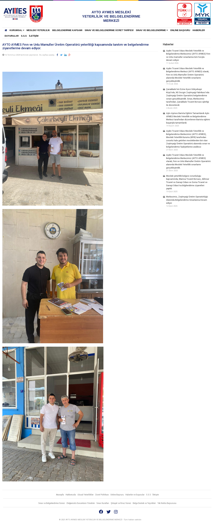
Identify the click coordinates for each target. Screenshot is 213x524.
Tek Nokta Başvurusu (167, 503)
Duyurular (12, 36)
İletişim (34, 36)
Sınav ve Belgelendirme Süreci (51, 503)
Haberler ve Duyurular (134, 494)
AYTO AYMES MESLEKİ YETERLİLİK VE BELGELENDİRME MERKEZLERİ (15, 14)
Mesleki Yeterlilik (38, 30)
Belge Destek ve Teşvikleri (144, 503)
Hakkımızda (71, 494)
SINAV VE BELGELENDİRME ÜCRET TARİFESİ (109, 30)
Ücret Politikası (102, 494)
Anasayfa (60, 494)
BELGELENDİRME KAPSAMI (67, 30)
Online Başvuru (180, 30)
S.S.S (24, 36)
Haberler (199, 30)
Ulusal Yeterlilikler (86, 494)
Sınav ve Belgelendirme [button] (152, 30)
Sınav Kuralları (102, 503)
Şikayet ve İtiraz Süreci (121, 503)
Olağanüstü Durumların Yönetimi (80, 503)
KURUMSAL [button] (17, 30)
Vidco (204, 519)
